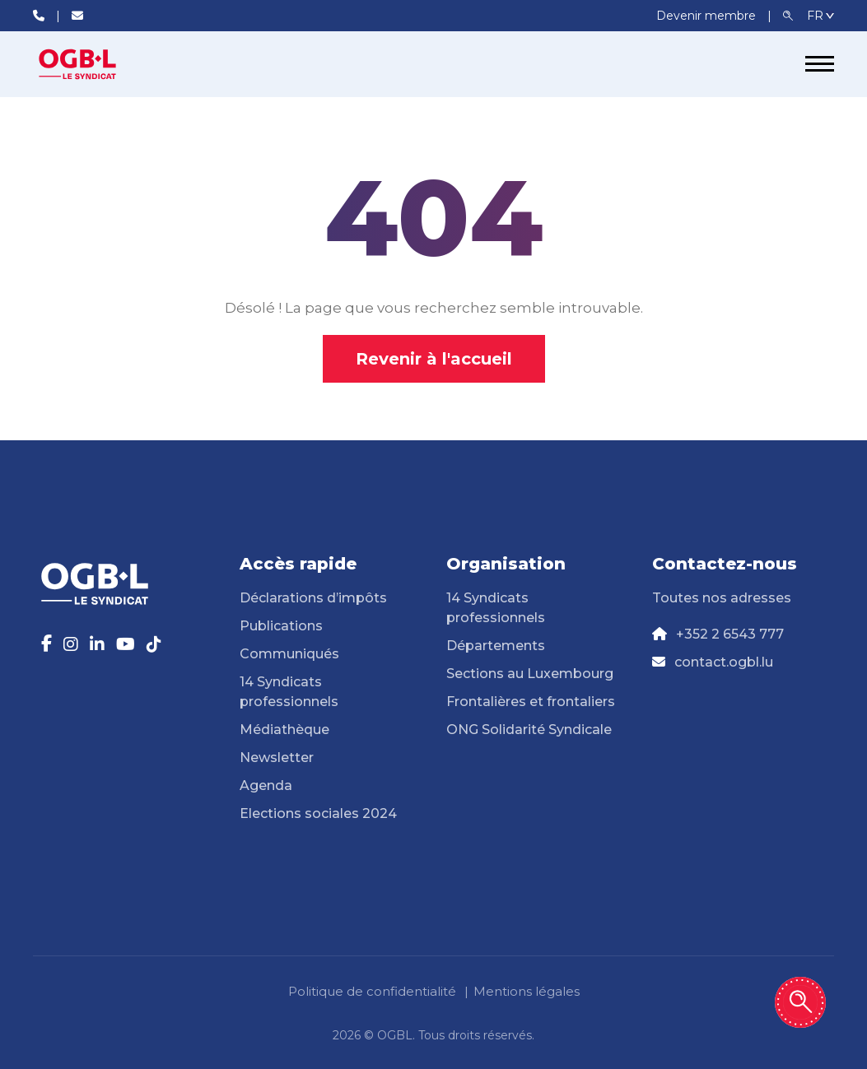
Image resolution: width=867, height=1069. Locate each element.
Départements (495, 645)
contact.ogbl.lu (723, 662)
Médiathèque (284, 729)
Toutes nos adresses (721, 598)
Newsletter (277, 757)
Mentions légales (526, 991)
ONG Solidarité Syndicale (529, 729)
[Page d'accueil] (94, 64)
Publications (281, 626)
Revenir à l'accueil (434, 359)
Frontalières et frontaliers (530, 701)
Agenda (266, 785)
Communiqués (289, 654)
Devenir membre (707, 15)
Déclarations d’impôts (313, 598)
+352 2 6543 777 (730, 634)
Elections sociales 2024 (318, 813)
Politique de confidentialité (372, 991)
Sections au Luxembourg (529, 673)
